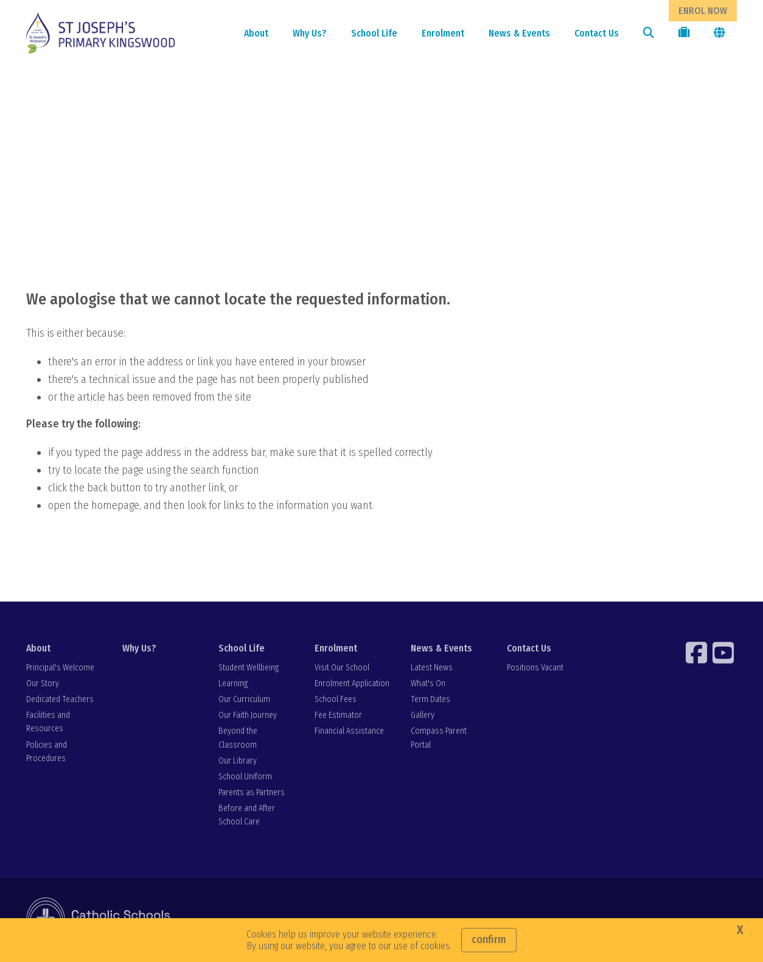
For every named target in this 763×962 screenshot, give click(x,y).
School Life (374, 33)
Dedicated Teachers (60, 699)
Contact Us (596, 33)
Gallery (422, 715)
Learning (233, 683)
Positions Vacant (535, 667)
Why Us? (310, 33)
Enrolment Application (352, 683)
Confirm (489, 939)
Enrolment (443, 33)
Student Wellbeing (248, 667)
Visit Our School (342, 667)
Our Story (42, 683)
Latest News (432, 667)
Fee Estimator (338, 715)
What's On (428, 683)
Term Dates (430, 699)
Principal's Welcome (60, 667)
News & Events (519, 33)
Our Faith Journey (247, 715)
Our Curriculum (244, 699)
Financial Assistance (349, 731)
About (256, 33)
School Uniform (245, 776)
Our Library (237, 761)
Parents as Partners (251, 792)
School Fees (336, 699)
